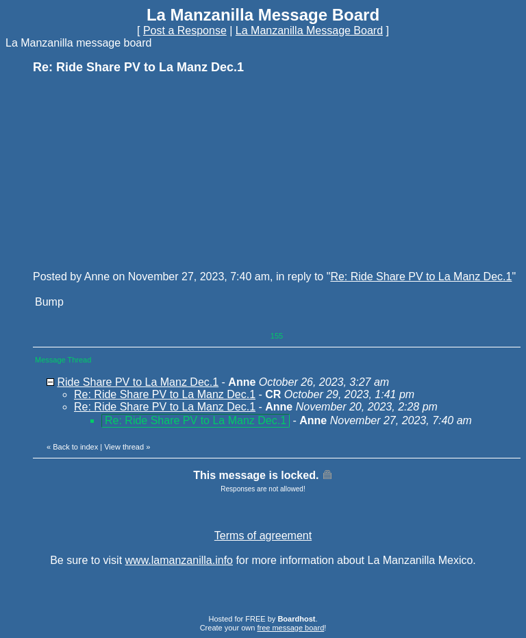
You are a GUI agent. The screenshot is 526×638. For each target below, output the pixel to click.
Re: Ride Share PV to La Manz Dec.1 (421, 276)
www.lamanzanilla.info (179, 560)
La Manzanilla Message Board (309, 30)
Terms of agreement (263, 535)
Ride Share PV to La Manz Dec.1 (137, 382)
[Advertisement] (135, 171)
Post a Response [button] (185, 30)
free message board (290, 628)
